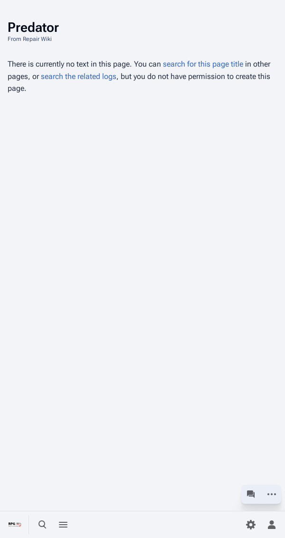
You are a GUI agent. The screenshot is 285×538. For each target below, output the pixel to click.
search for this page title (203, 63)
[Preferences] (250, 524)
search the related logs (78, 76)
